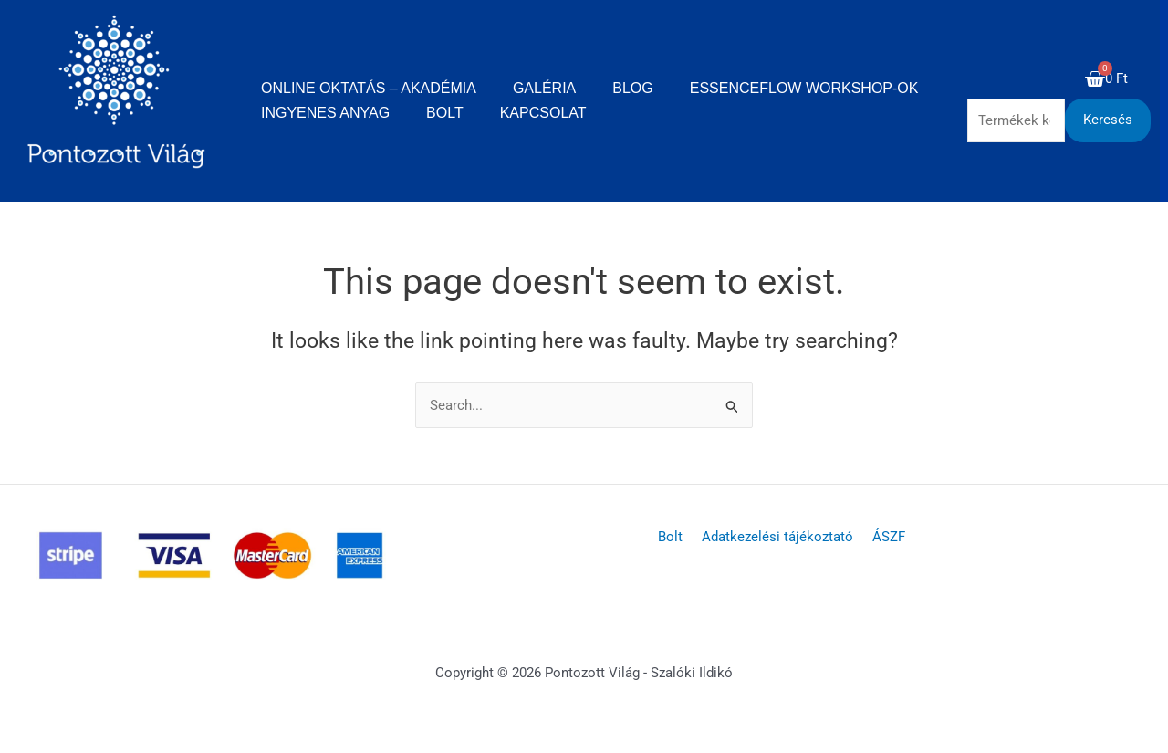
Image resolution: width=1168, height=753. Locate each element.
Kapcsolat (543, 112)
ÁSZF (883, 536)
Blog (632, 88)
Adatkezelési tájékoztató (777, 536)
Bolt (445, 112)
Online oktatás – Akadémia (368, 88)
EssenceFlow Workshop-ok (804, 88)
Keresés (1107, 119)
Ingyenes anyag (325, 112)
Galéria (544, 88)
